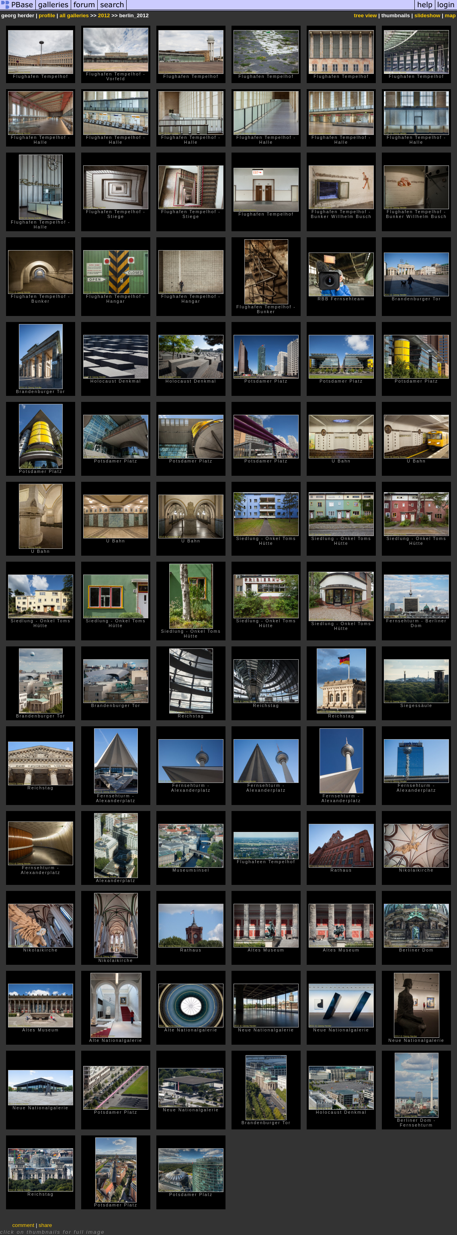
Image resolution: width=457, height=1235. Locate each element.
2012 (104, 15)
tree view (365, 15)
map (450, 15)
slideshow (427, 15)
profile (47, 15)
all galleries (74, 15)
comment (23, 1225)
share (45, 1225)
